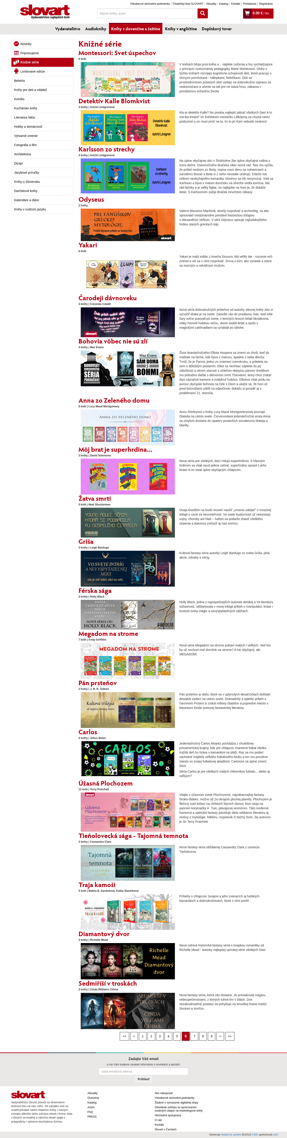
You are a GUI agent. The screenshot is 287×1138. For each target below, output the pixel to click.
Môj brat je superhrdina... (115, 449)
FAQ (90, 1112)
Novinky (26, 44)
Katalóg (223, 3)
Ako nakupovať (164, 1093)
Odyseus (91, 198)
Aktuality (211, 3)
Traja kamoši (96, 884)
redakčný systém (231, 1134)
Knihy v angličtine (181, 28)
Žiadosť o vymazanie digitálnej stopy (176, 1102)
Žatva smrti (94, 498)
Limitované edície (32, 71)
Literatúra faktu (24, 117)
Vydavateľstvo (67, 28)
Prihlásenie (249, 3)
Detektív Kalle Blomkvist (114, 100)
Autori (90, 1107)
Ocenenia (93, 1097)
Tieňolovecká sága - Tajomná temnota (133, 835)
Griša (85, 541)
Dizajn (18, 163)
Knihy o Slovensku (27, 182)
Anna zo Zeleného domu (114, 399)
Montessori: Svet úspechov (117, 52)
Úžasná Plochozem (105, 782)
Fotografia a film (25, 145)
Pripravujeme (29, 53)
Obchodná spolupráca (168, 1115)
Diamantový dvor (104, 933)
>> (230, 1036)
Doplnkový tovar (217, 28)
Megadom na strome (108, 633)
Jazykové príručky (26, 172)
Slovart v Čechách (165, 1129)
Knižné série (29, 62)
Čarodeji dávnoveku (107, 297)
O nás (158, 1120)
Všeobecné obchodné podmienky (150, 3)
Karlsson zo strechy (106, 148)
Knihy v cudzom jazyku (30, 209)
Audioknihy (95, 28)
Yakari (87, 244)
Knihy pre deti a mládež (30, 90)
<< (124, 1036)
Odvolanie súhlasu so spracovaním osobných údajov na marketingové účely (178, 1109)
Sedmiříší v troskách (107, 982)
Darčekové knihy (25, 191)
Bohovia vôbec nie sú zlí (113, 340)
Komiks (19, 99)
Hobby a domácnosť (28, 126)
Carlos (87, 731)
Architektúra (22, 154)
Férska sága (95, 590)
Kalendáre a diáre (26, 200)
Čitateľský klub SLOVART (188, 3)
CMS (255, 1134)
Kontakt (235, 3)
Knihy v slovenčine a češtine (135, 28)
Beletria (19, 80)
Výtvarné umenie (26, 136)
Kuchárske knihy (25, 108)
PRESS (92, 1116)
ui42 (275, 1134)
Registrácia (266, 3)
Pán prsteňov (97, 682)
